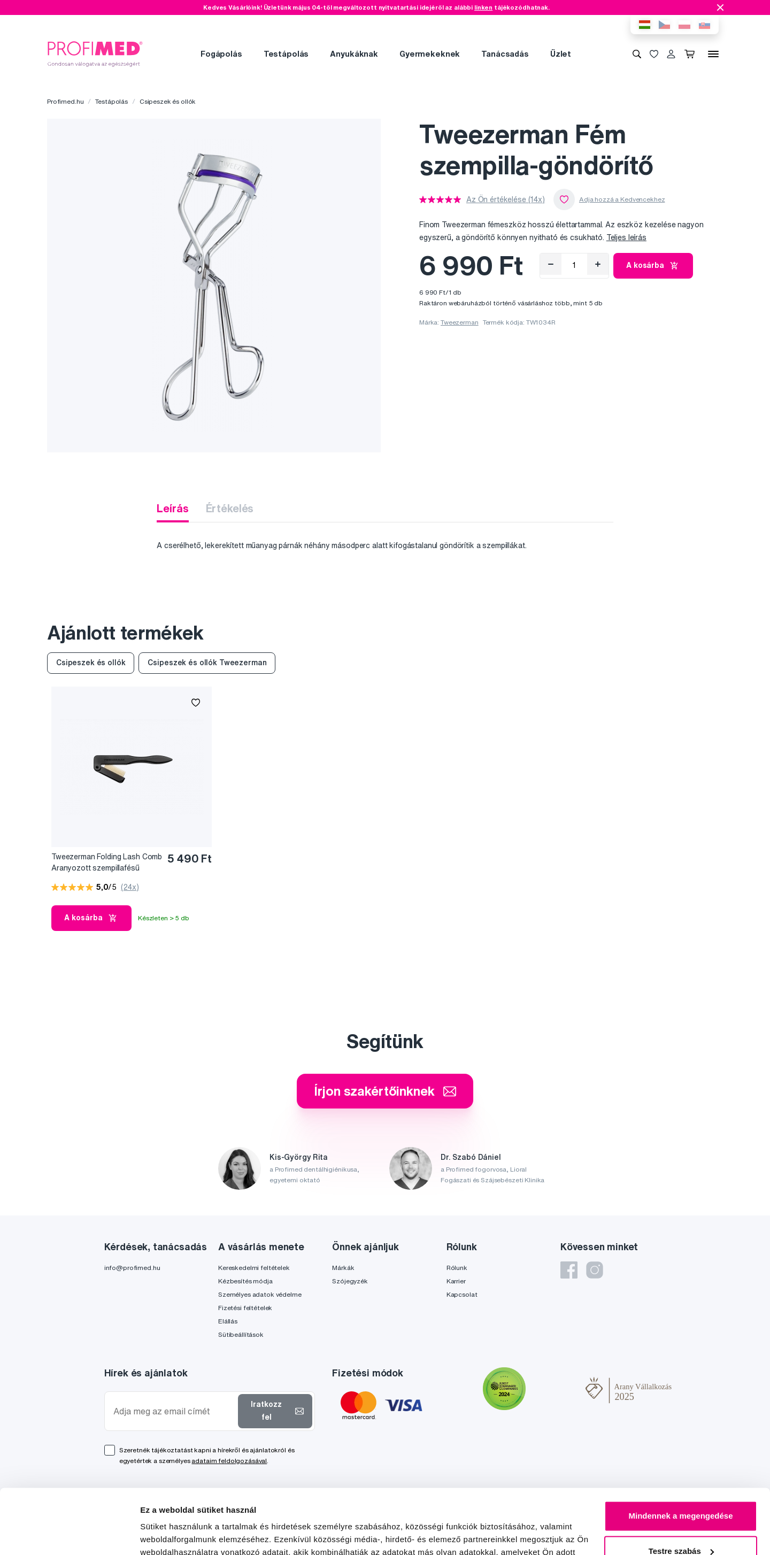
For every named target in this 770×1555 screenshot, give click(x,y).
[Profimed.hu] (95, 53)
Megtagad (680, 1525)
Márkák (343, 1267)
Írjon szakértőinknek (385, 1090)
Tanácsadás (505, 54)
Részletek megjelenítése (187, 1533)
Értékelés (230, 508)
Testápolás (286, 54)
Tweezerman (460, 322)
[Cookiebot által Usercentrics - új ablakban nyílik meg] (69, 1534)
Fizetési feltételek (245, 1307)
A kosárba (653, 265)
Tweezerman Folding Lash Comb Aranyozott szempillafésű (106, 862)
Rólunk (456, 1267)
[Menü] (713, 54)
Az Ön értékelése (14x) (505, 199)
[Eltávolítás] (550, 264)
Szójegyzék (350, 1280)
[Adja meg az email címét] (173, 1411)
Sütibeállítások (241, 1334)
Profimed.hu (65, 101)
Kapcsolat (462, 1294)
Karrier (456, 1280)
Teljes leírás (626, 237)
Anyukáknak (354, 54)
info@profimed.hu (132, 1267)
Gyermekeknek (429, 54)
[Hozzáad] (598, 264)
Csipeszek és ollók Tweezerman (207, 662)
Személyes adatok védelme (260, 1294)
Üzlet (560, 54)
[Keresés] (636, 54)
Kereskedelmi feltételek (254, 1267)
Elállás (227, 1321)
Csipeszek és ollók (168, 101)
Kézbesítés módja (245, 1280)
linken (483, 7)
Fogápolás (221, 54)
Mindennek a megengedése (680, 1455)
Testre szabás (681, 1490)
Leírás (172, 508)
